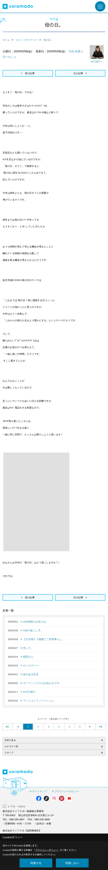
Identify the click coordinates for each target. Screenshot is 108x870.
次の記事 (78, 73)
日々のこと (9, 56)
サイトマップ (39, 791)
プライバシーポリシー (67, 791)
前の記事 (30, 73)
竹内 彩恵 (74, 51)
